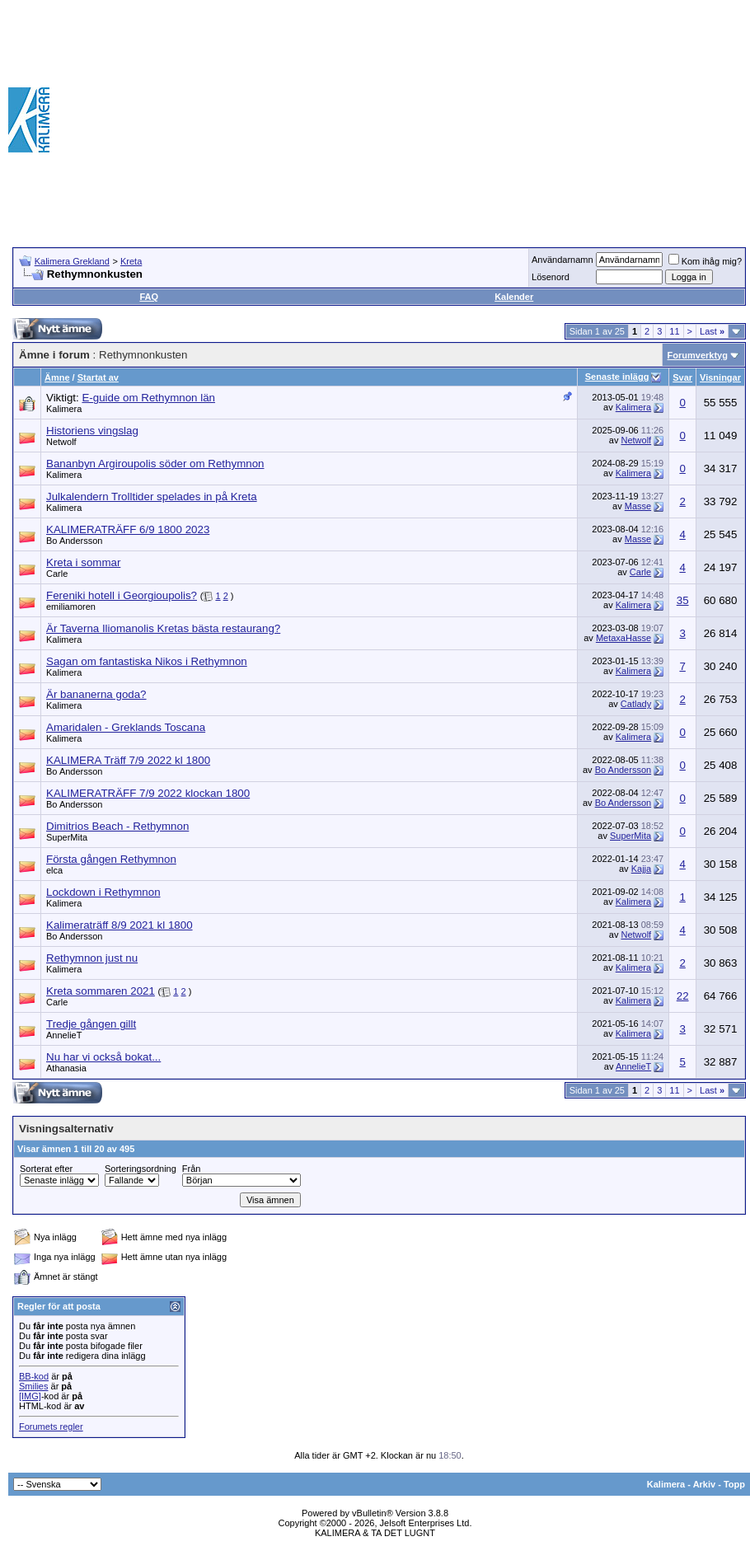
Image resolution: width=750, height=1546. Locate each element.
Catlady (636, 704)
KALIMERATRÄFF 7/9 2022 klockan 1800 (148, 793)
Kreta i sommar (83, 562)
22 (683, 996)
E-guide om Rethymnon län (148, 397)
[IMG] (30, 1396)
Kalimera (64, 409)
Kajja (641, 869)
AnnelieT (64, 1035)
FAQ (148, 297)
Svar (682, 377)
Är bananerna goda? (96, 694)
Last (712, 331)
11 (674, 331)
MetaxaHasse (623, 638)
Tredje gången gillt (91, 1024)
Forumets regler (51, 1426)
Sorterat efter (46, 1169)
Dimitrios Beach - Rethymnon (117, 826)
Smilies (33, 1386)
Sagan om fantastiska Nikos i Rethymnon (146, 661)
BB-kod (34, 1376)
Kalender (514, 297)
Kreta (131, 261)
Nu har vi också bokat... (103, 1057)
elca (54, 870)
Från (191, 1169)
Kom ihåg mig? (705, 261)
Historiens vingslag (92, 430)
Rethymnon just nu (92, 958)
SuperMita (66, 837)
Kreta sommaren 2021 (100, 991)
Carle (57, 574)
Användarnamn (562, 260)
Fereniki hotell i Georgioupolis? (121, 595)
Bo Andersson (74, 541)
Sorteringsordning (140, 1169)
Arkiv (704, 1484)
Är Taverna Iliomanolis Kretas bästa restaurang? (163, 628)
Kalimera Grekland (72, 261)
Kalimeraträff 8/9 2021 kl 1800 (119, 925)
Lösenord (551, 277)
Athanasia (66, 1068)
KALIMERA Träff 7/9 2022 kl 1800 (128, 760)
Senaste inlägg (617, 377)
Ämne (57, 377)
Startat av (98, 377)
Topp (734, 1484)
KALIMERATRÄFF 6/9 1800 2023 (127, 529)
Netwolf (61, 442)
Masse (638, 506)
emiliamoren (71, 606)
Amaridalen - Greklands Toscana (125, 727)
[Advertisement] (564, 119)
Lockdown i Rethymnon (103, 892)
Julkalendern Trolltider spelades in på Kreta (151, 496)
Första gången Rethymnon (111, 859)
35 (683, 600)
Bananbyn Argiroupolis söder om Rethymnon (155, 463)
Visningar (720, 377)
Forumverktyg (698, 355)
